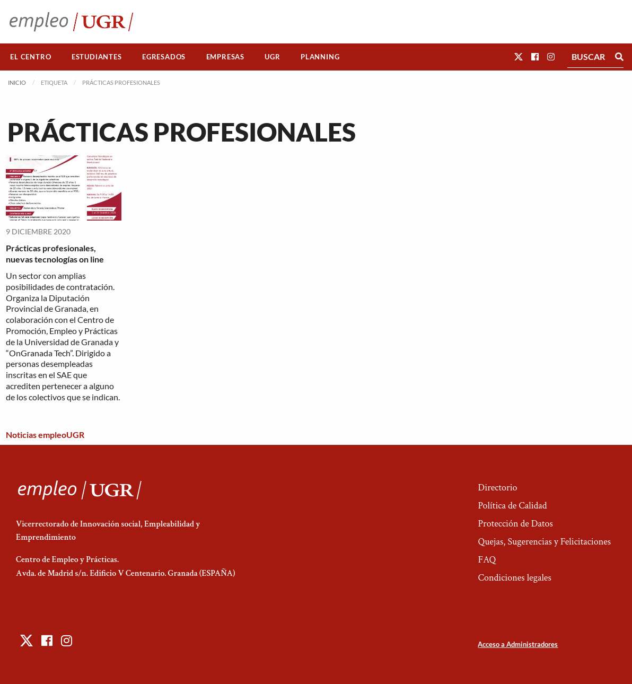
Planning (320, 56)
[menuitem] (31, 57)
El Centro (30, 56)
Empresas (225, 56)
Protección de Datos (515, 524)
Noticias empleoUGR (45, 434)
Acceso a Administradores (518, 644)
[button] (518, 56)
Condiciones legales (514, 578)
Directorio (497, 487)
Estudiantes (97, 56)
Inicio (17, 82)
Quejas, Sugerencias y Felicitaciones (544, 542)
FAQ (487, 560)
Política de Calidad (512, 505)
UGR (272, 56)
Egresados (164, 56)
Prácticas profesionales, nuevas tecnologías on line (55, 253)
